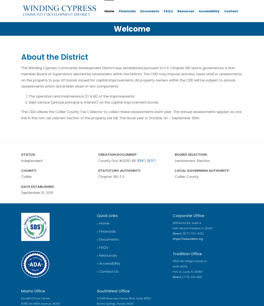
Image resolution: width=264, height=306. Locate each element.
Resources (185, 11)
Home (109, 11)
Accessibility (209, 11)
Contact (231, 11)
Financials (127, 11)
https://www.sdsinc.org (188, 239)
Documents (149, 11)
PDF (141, 160)
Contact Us (108, 271)
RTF (151, 160)
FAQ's (168, 11)
